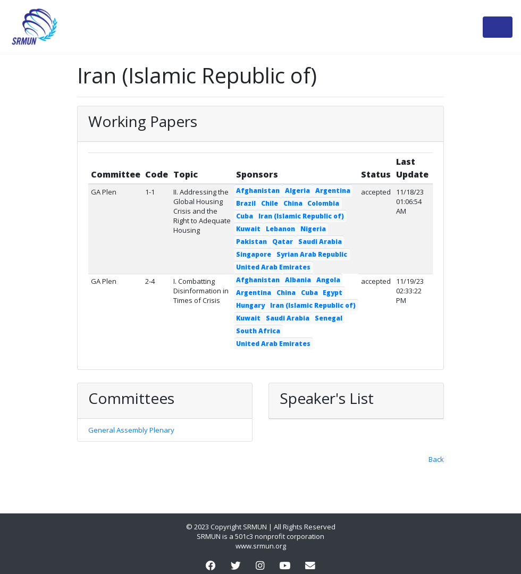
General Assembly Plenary (131, 430)
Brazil (246, 203)
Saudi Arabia (320, 241)
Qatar (282, 241)
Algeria (297, 190)
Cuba (244, 216)
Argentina (332, 190)
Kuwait (248, 228)
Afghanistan (258, 190)
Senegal (328, 318)
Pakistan (251, 241)
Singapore (253, 254)
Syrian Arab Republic (311, 254)
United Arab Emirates (273, 267)
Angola (328, 279)
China (292, 203)
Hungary (250, 305)
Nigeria (313, 228)
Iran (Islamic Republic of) (301, 216)
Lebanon (280, 228)
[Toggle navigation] (497, 27)
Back (436, 459)
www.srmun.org (261, 546)
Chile (269, 203)
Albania (298, 279)
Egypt (332, 292)
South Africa (258, 330)
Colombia (323, 203)
